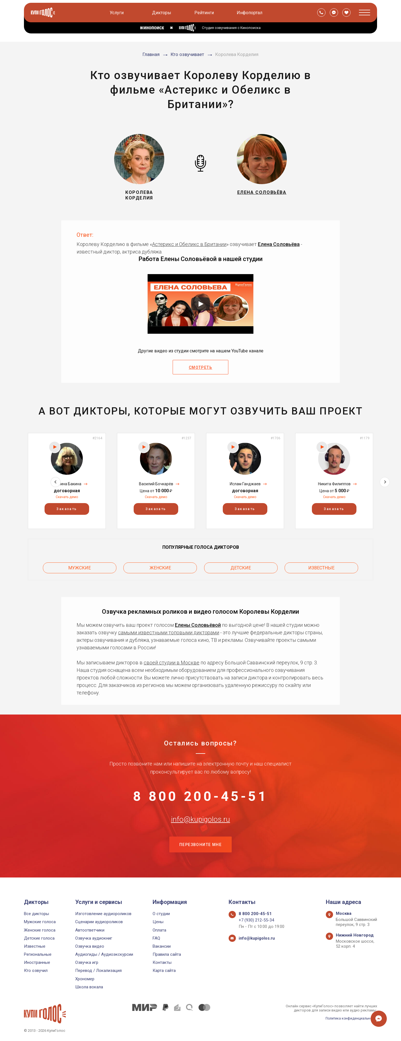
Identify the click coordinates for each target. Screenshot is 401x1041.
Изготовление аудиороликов (103, 913)
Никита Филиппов (334, 484)
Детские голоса (39, 938)
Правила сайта (167, 954)
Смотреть (200, 367)
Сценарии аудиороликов (99, 921)
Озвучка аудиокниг (93, 938)
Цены (158, 921)
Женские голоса (39, 930)
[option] (67, 481)
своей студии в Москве (171, 661)
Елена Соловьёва (279, 244)
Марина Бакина (67, 484)
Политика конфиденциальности (349, 1018)
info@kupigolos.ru (200, 824)
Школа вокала (89, 986)
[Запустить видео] (200, 304)
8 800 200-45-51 (200, 796)
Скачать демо (67, 497)
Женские (160, 566)
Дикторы (162, 12)
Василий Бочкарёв (156, 484)
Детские (241, 566)
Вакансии (162, 946)
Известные (321, 566)
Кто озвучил (36, 970)
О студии (161, 913)
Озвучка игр (86, 962)
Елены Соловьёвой (198, 623)
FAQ (156, 938)
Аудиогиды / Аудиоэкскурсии (104, 954)
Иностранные (37, 962)
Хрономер (84, 978)
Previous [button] (16, 481)
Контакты (162, 962)
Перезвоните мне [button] (200, 852)
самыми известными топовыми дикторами (168, 630)
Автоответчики (89, 930)
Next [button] (385, 481)
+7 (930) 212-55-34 (256, 920)
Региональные (38, 954)
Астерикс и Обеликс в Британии (189, 244)
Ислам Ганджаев (245, 484)
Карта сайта (164, 970)
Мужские (79, 566)
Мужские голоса (40, 921)
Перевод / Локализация (98, 970)
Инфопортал (250, 12)
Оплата (159, 930)
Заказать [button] (67, 509)
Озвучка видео (89, 946)
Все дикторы (36, 913)
